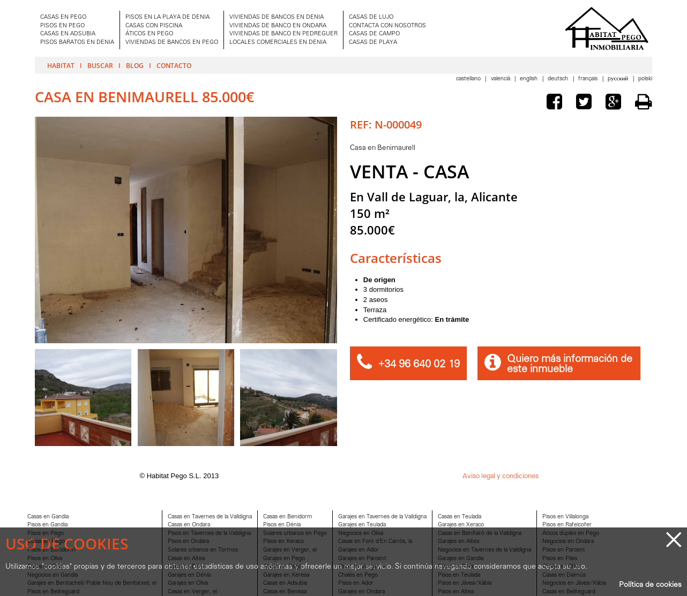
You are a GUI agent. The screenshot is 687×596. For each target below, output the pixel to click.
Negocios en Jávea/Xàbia (574, 583)
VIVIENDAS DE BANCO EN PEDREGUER (283, 34)
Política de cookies (650, 585)
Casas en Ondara (189, 525)
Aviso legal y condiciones (500, 476)
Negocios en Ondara (568, 541)
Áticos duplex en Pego (570, 533)
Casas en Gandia (48, 517)
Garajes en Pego (284, 558)
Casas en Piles (456, 566)
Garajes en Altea (458, 541)
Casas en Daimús (564, 575)
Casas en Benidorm (287, 517)
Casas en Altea (186, 558)
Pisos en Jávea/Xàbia (464, 583)
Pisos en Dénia (282, 525)
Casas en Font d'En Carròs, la (375, 541)
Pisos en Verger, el (362, 566)
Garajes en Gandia (460, 558)
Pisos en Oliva (44, 558)
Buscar (100, 65)
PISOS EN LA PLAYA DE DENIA (167, 17)
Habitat (60, 65)
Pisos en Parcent (563, 550)
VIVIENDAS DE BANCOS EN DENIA (276, 17)
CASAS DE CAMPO (374, 34)
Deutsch (559, 79)
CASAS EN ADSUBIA (67, 34)
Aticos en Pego (282, 566)
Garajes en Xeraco (461, 525)
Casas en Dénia (187, 566)
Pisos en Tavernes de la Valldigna (209, 533)
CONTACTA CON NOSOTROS (387, 25)
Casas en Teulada (459, 517)
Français (588, 79)
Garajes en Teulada (362, 525)
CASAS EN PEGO (63, 17)
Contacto (173, 65)
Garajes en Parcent (362, 558)
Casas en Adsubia (285, 583)
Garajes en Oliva (188, 583)
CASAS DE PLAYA (373, 42)
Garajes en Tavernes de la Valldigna (382, 517)
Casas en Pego (46, 541)
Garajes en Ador (358, 550)
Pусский (619, 79)
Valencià (501, 79)
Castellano (469, 79)
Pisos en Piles (559, 558)
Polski (645, 79)
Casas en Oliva (45, 566)
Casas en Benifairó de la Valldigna (479, 533)
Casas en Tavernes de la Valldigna (210, 517)
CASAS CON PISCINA (153, 25)
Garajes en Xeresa (286, 575)
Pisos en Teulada (459, 575)
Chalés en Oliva (561, 566)
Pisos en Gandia (47, 525)
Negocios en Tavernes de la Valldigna (484, 550)
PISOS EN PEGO (62, 25)
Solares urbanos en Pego (295, 533)
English (529, 79)
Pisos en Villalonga (565, 517)
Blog (135, 65)
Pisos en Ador (356, 583)
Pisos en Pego (45, 533)
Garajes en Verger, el (290, 550)
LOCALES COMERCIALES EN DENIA (277, 42)
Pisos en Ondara (188, 541)
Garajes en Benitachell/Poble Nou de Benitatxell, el (91, 583)
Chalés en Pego (358, 575)
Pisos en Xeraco (283, 541)
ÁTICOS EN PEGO (149, 34)
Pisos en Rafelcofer (567, 525)
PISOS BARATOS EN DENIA (77, 42)
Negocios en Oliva (360, 533)
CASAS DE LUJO (371, 17)
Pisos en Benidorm (51, 550)
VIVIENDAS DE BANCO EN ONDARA (277, 25)
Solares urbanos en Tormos (203, 550)
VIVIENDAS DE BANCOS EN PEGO (171, 42)
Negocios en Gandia (52, 575)
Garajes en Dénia (189, 575)
